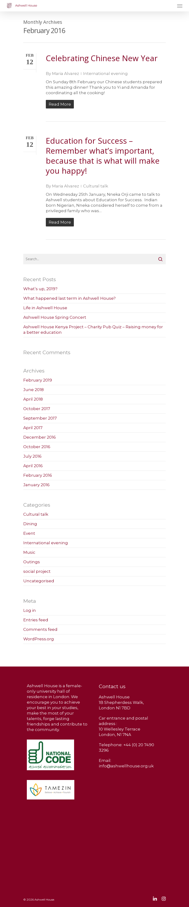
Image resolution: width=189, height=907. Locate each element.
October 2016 (36, 446)
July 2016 (32, 456)
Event (29, 533)
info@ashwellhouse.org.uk (126, 766)
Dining (30, 523)
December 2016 (39, 437)
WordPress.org (38, 639)
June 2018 (33, 389)
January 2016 (36, 484)
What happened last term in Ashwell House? (69, 298)
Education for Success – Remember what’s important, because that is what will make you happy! (103, 155)
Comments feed (40, 629)
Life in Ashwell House (45, 307)
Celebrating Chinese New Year (102, 58)
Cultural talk (95, 186)
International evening (105, 73)
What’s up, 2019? (40, 288)
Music (29, 552)
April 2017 (33, 427)
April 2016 (33, 465)
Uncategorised (38, 581)
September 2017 (40, 418)
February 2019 (37, 380)
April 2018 (33, 399)
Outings (31, 561)
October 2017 (36, 408)
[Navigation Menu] (179, 5)
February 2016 (37, 475)
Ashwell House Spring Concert (54, 317)
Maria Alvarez (65, 73)
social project (37, 571)
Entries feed (35, 620)
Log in (29, 610)
